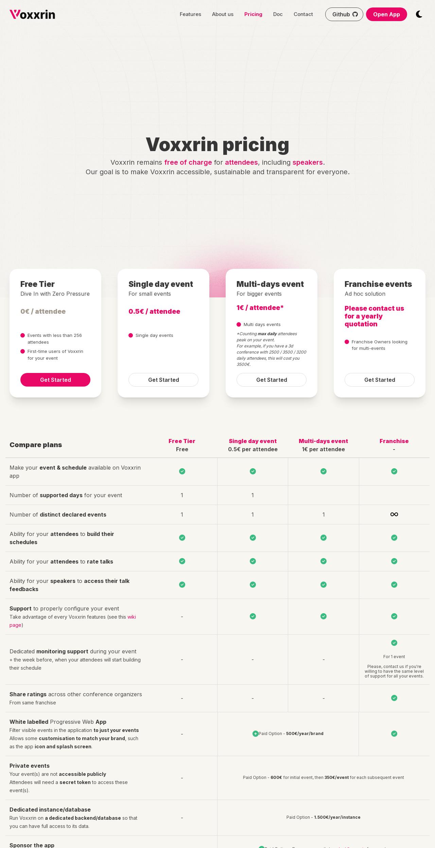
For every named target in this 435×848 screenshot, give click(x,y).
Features (190, 14)
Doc (278, 14)
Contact (303, 14)
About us (222, 14)
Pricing (253, 14)
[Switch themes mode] (419, 14)
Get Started (55, 379)
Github (345, 14)
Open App (386, 14)
